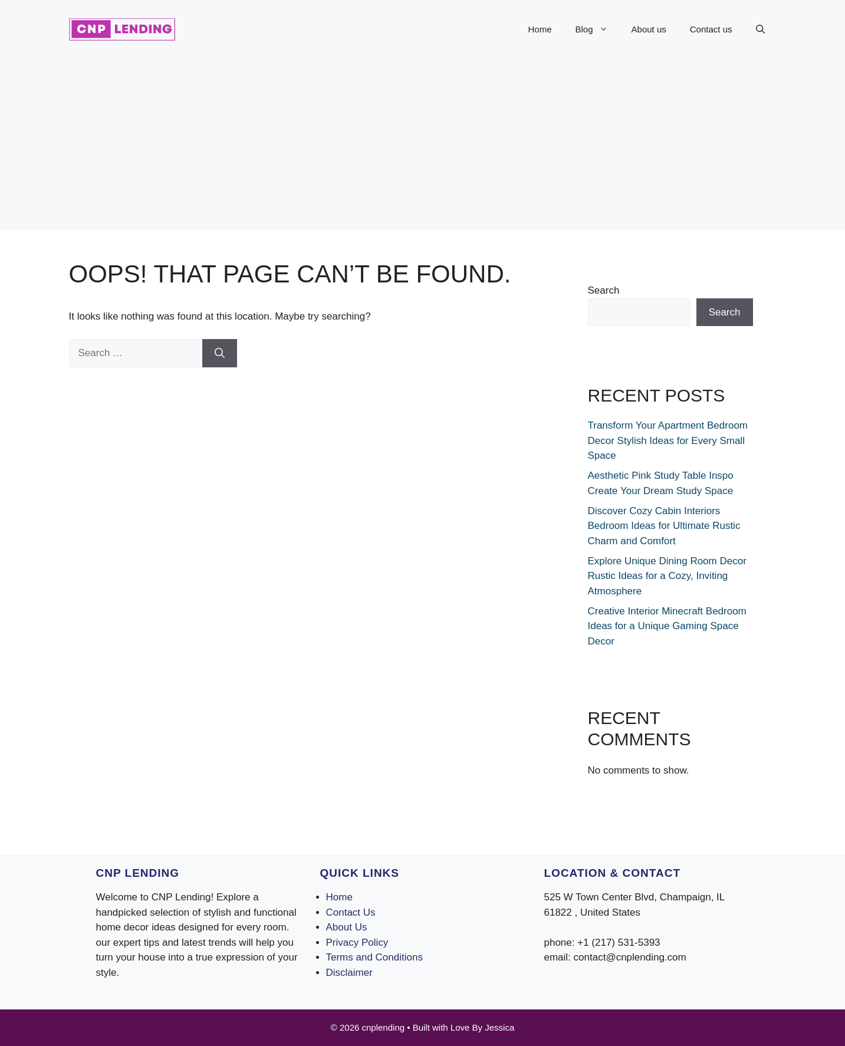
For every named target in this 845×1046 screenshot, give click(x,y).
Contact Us (351, 912)
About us (649, 29)
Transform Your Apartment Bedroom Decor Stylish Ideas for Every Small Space (668, 440)
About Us (346, 927)
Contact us (711, 29)
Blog (598, 29)
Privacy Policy (357, 942)
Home (540, 29)
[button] (760, 29)
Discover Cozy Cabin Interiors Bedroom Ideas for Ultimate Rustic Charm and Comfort (664, 526)
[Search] (219, 353)
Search (604, 290)
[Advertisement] (423, 147)
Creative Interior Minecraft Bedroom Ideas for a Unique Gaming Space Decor (667, 626)
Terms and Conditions (374, 957)
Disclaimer (349, 972)
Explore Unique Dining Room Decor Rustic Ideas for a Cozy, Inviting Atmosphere (667, 576)
